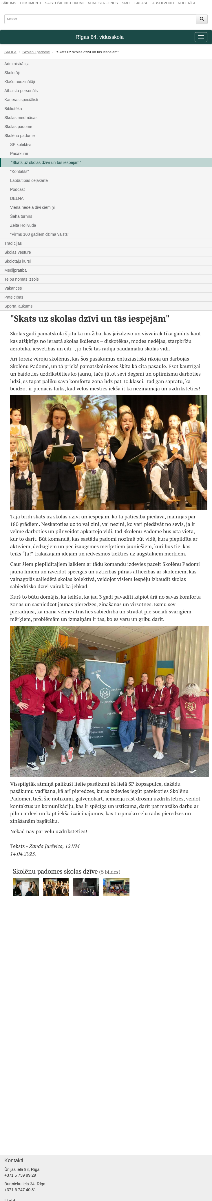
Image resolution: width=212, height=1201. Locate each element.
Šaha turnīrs (21, 216)
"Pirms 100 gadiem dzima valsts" (39, 234)
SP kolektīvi (20, 144)
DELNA (17, 198)
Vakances (13, 288)
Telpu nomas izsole (21, 279)
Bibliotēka (13, 108)
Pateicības (13, 297)
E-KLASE (141, 3)
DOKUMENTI (30, 3)
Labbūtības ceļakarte (29, 180)
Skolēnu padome (36, 52)
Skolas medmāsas (20, 117)
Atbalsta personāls (21, 90)
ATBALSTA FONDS (103, 3)
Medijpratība (15, 270)
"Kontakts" (19, 171)
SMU (126, 3)
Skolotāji (12, 72)
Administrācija (17, 63)
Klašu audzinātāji (19, 81)
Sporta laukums (18, 306)
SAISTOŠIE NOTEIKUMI (64, 3)
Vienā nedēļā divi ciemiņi (32, 207)
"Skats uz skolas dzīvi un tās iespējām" (46, 162)
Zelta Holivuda (23, 225)
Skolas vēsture (17, 252)
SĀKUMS (8, 3)
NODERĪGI (186, 3)
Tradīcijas (13, 243)
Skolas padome (18, 126)
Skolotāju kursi (17, 261)
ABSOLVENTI (163, 3)
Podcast (17, 189)
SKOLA (10, 52)
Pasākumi (19, 153)
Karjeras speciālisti (21, 99)
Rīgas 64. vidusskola (100, 37)
